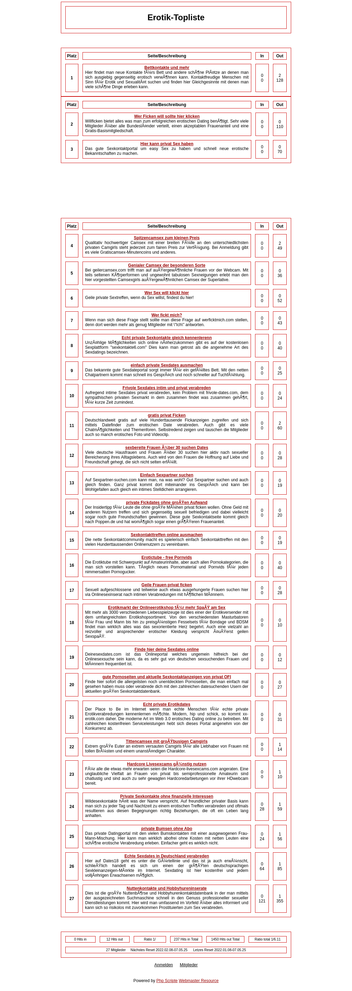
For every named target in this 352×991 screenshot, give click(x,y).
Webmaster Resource (199, 980)
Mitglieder (189, 965)
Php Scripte (167, 980)
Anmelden (163, 965)
